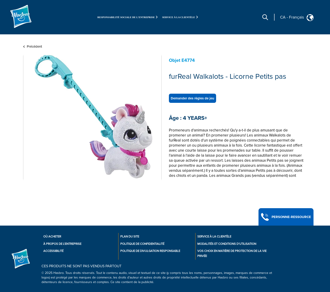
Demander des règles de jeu (192, 98)
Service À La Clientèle (214, 236)
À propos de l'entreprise (62, 244)
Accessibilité (53, 251)
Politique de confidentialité (142, 244)
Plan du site (129, 236)
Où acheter (52, 236)
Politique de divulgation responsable (150, 251)
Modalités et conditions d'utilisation (226, 244)
